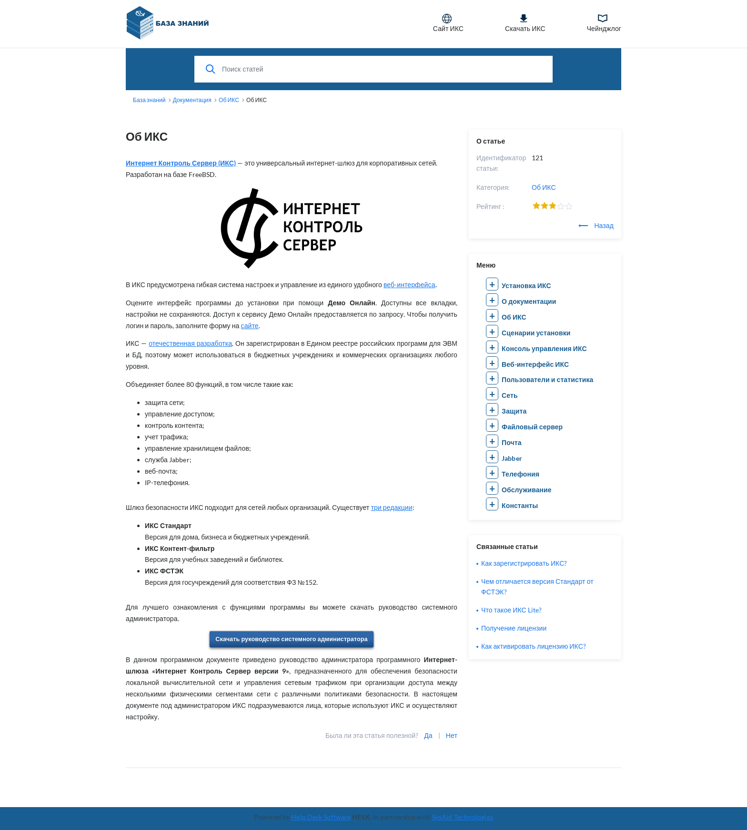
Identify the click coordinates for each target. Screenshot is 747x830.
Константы (520, 505)
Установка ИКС (526, 285)
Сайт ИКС (448, 23)
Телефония (520, 474)
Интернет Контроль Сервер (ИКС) (181, 163)
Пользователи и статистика (547, 379)
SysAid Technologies (462, 817)
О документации (529, 301)
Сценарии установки (536, 333)
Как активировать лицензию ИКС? (533, 646)
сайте (250, 326)
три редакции (391, 507)
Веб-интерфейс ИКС (535, 364)
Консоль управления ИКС (544, 348)
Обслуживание (527, 490)
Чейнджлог (604, 23)
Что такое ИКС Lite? (511, 610)
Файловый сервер (532, 427)
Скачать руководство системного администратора (291, 639)
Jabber (512, 458)
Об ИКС (544, 187)
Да (428, 735)
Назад (596, 225)
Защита (514, 411)
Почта (512, 442)
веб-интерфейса (409, 284)
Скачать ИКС (525, 23)
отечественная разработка (190, 343)
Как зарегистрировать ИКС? (524, 563)
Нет (451, 735)
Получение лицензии (513, 628)
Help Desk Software (321, 817)
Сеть (510, 395)
